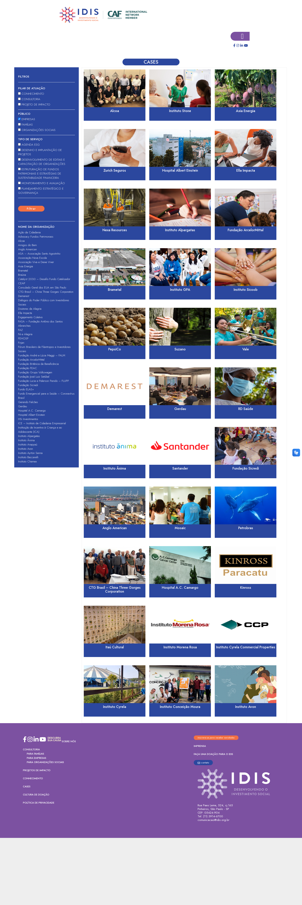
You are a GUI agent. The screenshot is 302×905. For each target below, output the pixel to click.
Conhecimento (31, 94)
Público (24, 114)
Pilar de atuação (31, 88)
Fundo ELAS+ (26, 389)
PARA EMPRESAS (36, 758)
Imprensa (200, 746)
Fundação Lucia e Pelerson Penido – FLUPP (43, 381)
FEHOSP (23, 338)
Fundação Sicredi (28, 385)
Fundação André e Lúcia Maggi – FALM (41, 355)
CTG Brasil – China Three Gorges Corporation (45, 292)
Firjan (21, 343)
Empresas (26, 119)
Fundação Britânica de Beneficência (38, 364)
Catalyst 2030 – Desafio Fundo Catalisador (44, 279)
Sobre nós (69, 741)
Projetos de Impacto (36, 770)
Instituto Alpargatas (29, 436)
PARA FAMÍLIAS (35, 754)
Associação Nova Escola (32, 258)
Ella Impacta (25, 313)
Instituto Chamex (27, 461)
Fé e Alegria (25, 334)
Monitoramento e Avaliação (41, 183)
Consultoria (29, 99)
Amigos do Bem (27, 245)
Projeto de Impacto (34, 104)
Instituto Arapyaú (27, 444)
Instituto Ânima (26, 440)
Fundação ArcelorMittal (31, 360)
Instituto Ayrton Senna (30, 453)
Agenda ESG (29, 145)
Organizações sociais (36, 130)
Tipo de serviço (30, 139)
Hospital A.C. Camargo (32, 410)
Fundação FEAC (27, 368)
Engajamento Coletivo (30, 317)
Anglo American (27, 249)
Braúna (22, 275)
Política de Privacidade (38, 803)
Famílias (25, 124)
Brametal (23, 270)
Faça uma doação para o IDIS (213, 754)
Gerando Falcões (28, 402)
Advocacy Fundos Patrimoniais (35, 236)
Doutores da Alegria (29, 309)
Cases (26, 786)
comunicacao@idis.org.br (213, 820)
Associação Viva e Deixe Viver (36, 262)
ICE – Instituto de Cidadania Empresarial (42, 423)
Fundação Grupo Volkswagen (35, 372)
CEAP (21, 283)
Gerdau (22, 406)
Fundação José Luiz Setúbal (33, 376)
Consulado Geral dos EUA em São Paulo (42, 287)
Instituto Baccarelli (28, 457)
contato (203, 762)
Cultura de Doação (36, 794)
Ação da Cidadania (29, 232)
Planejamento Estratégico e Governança (41, 190)
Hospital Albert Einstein (31, 415)
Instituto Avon (25, 449)
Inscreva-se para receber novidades (216, 737)
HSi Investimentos (28, 419)
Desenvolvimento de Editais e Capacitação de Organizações (41, 162)
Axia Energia (25, 266)
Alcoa (21, 241)
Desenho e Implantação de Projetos (40, 152)
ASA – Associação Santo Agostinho (39, 253)
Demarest (23, 296)
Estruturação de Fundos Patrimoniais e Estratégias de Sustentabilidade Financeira (39, 173)
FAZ (20, 330)
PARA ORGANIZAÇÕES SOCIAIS (45, 762)
